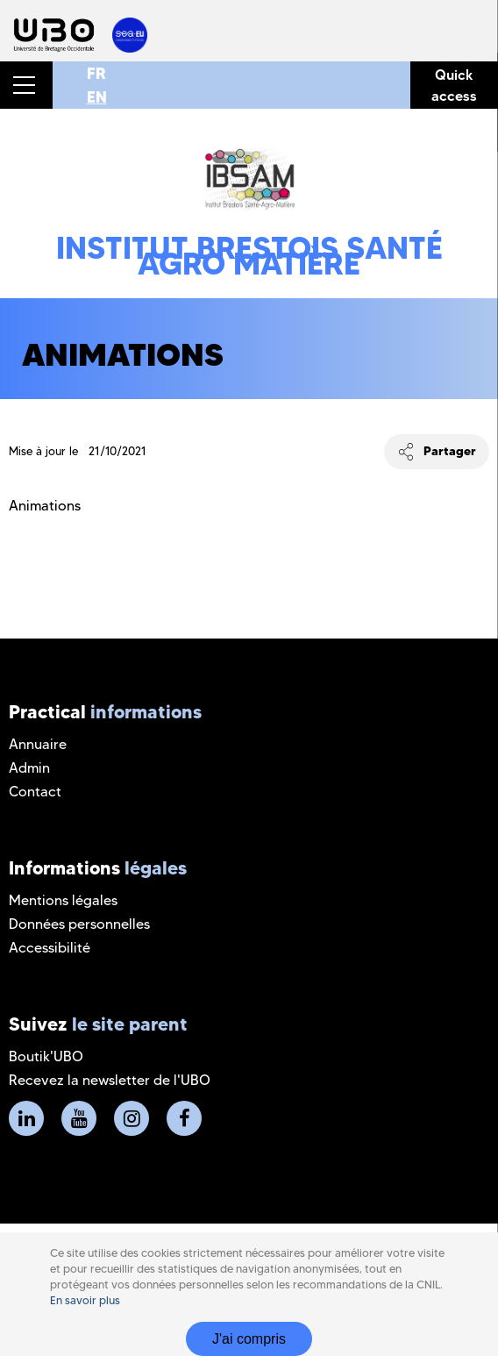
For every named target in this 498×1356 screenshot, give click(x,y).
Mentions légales (63, 900)
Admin (29, 768)
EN (97, 97)
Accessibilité (49, 947)
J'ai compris (249, 1338)
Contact (35, 791)
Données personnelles (79, 924)
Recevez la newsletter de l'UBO (109, 1080)
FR (96, 73)
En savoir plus (85, 1300)
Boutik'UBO (46, 1056)
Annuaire (38, 744)
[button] (26, 85)
